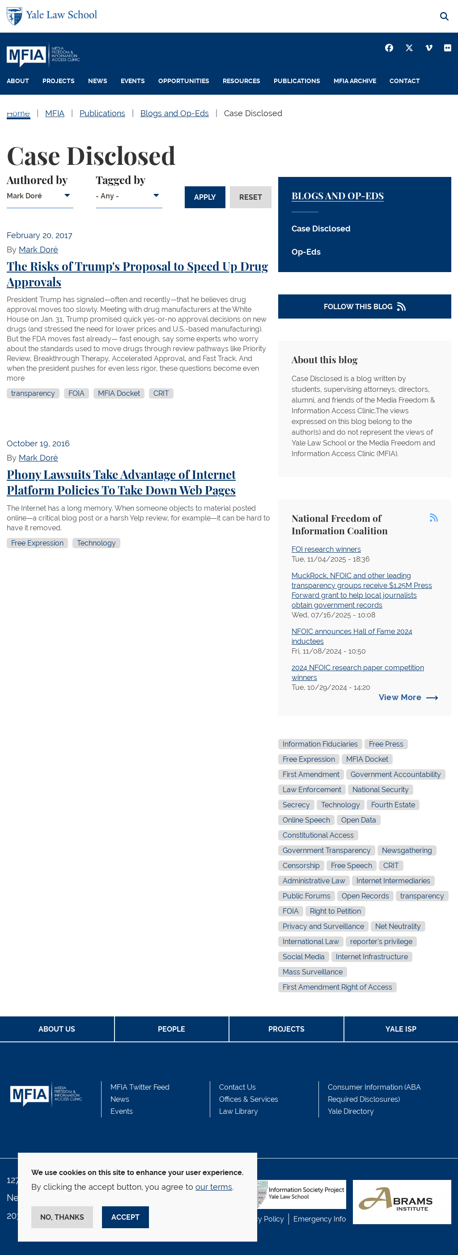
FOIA (76, 393)
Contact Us (237, 1087)
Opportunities (183, 80)
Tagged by (120, 180)
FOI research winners (326, 549)
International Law (311, 941)
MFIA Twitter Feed (140, 1087)
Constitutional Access (318, 835)
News (97, 80)
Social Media (304, 957)
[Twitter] (409, 48)
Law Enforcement (312, 789)
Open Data (358, 820)
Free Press (386, 744)
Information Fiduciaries (320, 744)
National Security (380, 789)
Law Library (238, 1111)
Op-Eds (306, 251)
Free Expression (37, 543)
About (18, 80)
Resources (241, 80)
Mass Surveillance (313, 972)
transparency (33, 393)
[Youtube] (447, 48)
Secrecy (296, 805)
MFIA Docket (119, 393)
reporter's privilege (381, 941)
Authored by (37, 180)
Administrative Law (314, 881)
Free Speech (351, 865)
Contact (405, 80)
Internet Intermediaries (393, 881)
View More (400, 697)
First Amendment (311, 774)
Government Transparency (327, 850)
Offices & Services (248, 1099)
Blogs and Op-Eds (338, 196)
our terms (213, 1187)
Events (133, 80)
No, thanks (62, 1217)
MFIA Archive (355, 80)
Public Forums (307, 896)
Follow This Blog (358, 306)
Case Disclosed (321, 228)
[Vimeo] (429, 48)
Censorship (301, 865)
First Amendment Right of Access (337, 987)
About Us (56, 1029)
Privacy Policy (260, 1219)
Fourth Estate (393, 805)
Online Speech (306, 820)
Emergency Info (319, 1219)
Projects (58, 80)
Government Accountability (396, 774)
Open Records (365, 896)
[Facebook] (389, 48)
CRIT (161, 393)
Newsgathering (407, 850)
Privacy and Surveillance (323, 926)
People (18, 110)
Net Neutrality (398, 926)
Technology (96, 543)
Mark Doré (38, 249)
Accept (125, 1217)
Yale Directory (351, 1111)
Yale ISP (401, 1029)
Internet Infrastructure (372, 957)
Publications (297, 80)
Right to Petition (335, 911)
